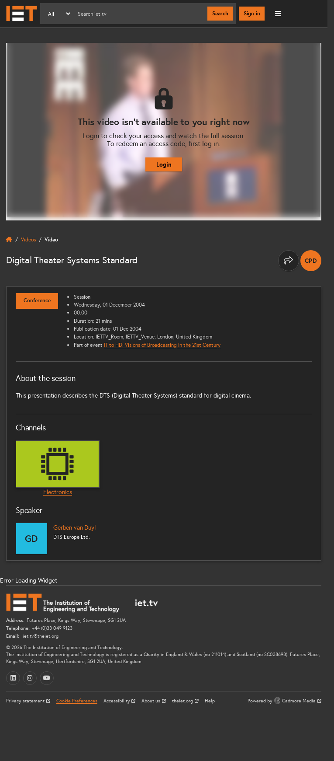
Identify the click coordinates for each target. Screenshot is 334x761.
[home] (9, 239)
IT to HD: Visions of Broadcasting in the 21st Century (162, 345)
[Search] (139, 13)
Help (210, 701)
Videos (28, 239)
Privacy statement (26, 701)
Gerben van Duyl (74, 527)
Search (220, 13)
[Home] (21, 13)
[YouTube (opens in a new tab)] (47, 678)
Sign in (252, 13)
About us (151, 701)
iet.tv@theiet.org (40, 636)
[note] (310, 260)
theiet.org (183, 701)
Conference (37, 300)
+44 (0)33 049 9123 (52, 628)
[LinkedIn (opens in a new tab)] (13, 678)
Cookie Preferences (76, 701)
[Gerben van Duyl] (31, 538)
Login (164, 164)
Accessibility (117, 701)
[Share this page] (288, 260)
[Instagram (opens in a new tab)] (30, 678)
